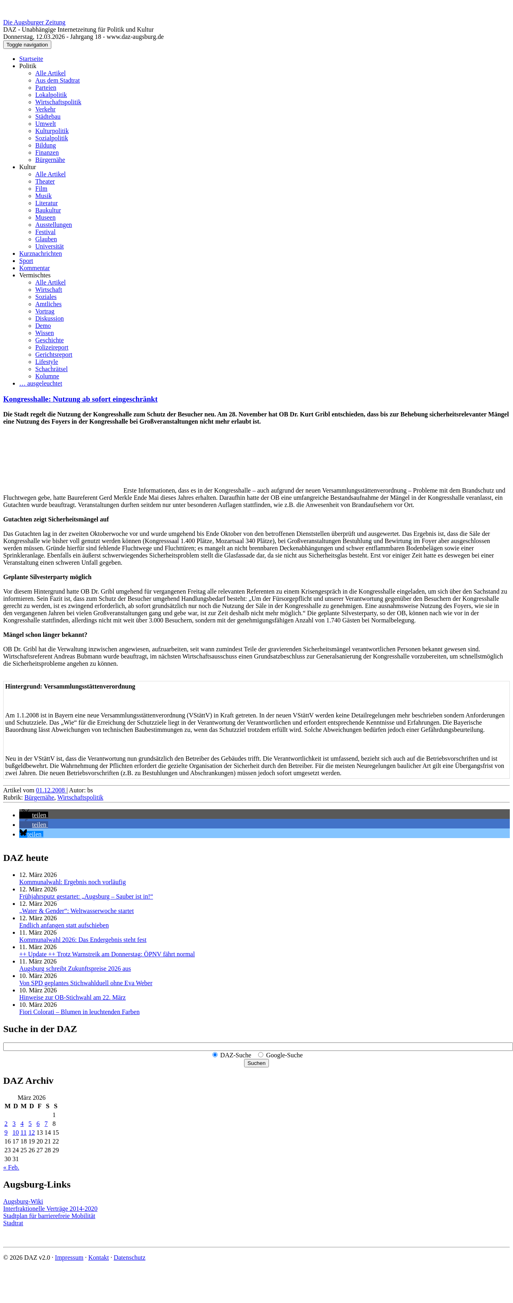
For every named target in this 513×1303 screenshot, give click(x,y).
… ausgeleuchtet (40, 383)
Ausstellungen (53, 224)
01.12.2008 (51, 790)
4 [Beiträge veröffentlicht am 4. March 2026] (22, 1123)
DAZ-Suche (235, 1055)
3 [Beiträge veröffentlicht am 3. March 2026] (14, 1123)
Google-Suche (284, 1055)
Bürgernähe (50, 159)
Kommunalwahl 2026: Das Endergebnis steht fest (82, 939)
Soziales (46, 296)
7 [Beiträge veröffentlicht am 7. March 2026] (46, 1123)
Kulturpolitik (52, 130)
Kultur (27, 167)
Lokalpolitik (51, 94)
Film (41, 188)
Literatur (46, 203)
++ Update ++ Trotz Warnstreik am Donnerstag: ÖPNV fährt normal (107, 954)
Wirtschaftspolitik (58, 102)
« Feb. (11, 1167)
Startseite (31, 58)
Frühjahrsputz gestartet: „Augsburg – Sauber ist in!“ (86, 896)
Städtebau (48, 116)
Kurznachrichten (40, 253)
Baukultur (48, 210)
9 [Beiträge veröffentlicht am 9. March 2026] (6, 1132)
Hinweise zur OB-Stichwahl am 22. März (72, 997)
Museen (45, 217)
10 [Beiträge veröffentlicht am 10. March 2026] (15, 1132)
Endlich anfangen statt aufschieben (64, 925)
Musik (43, 195)
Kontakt (98, 1257)
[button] (33, 815)
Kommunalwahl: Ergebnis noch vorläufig (72, 882)
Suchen (256, 1063)
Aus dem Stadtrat (57, 80)
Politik (27, 66)
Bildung (45, 145)
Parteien (45, 87)
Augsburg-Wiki (23, 1201)
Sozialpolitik (51, 138)
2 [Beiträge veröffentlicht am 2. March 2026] (6, 1123)
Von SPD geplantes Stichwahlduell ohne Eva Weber (85, 983)
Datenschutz (129, 1257)
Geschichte (49, 340)
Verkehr (45, 109)
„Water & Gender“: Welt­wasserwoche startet (76, 910)
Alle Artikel (50, 73)
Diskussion (49, 318)
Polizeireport (52, 347)
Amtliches (48, 304)
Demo (43, 325)
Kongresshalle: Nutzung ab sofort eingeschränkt (80, 399)
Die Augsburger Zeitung (34, 22)
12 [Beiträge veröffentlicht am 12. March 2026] (31, 1132)
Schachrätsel (51, 369)
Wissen (44, 332)
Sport (26, 260)
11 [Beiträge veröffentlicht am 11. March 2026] (23, 1132)
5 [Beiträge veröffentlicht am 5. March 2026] (30, 1123)
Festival (45, 231)
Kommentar (34, 268)
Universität (49, 246)
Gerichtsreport (53, 354)
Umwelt (45, 123)
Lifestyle (46, 361)
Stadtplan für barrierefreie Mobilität (49, 1215)
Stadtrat (13, 1223)
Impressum (69, 1257)
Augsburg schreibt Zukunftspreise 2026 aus (75, 968)
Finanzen (47, 152)
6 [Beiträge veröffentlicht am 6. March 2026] (38, 1123)
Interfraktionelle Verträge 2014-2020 (50, 1208)
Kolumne (47, 376)
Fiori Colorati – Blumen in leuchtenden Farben (79, 1011)
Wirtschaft (48, 289)
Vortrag (45, 311)
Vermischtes (34, 275)
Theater (45, 181)
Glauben (46, 239)
